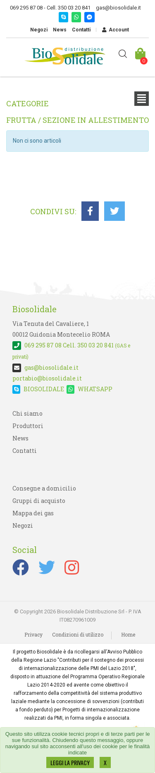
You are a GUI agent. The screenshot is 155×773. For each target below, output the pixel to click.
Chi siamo (27, 413)
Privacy (33, 634)
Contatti (81, 30)
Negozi (39, 30)
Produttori (27, 426)
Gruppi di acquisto (38, 501)
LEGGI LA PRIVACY (70, 762)
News (60, 30)
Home (128, 634)
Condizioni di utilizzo (77, 634)
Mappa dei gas (33, 513)
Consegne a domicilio (44, 488)
